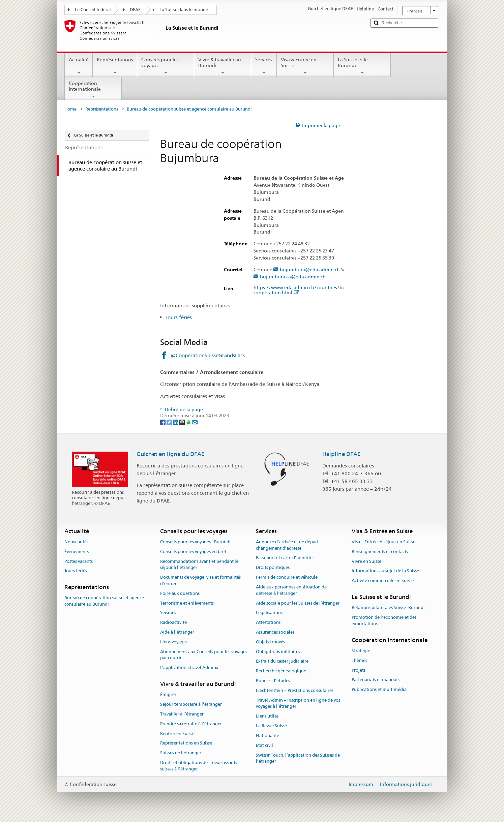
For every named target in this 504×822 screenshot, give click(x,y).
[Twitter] (170, 422)
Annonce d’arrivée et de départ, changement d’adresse (288, 545)
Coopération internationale (93, 90)
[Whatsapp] (189, 422)
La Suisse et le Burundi (362, 66)
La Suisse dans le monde (183, 9)
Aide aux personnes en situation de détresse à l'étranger (291, 590)
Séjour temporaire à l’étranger (191, 704)
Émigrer (168, 694)
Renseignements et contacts (380, 551)
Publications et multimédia (379, 689)
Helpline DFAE (341, 454)
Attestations (268, 622)
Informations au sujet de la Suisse (385, 571)
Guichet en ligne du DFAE (171, 454)
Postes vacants (78, 561)
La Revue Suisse (271, 725)
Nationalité (267, 735)
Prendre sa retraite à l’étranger (191, 723)
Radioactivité (173, 622)
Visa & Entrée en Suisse (305, 66)
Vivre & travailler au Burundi (223, 66)
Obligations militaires (278, 651)
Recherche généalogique (281, 670)
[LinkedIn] (176, 422)
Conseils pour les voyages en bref (193, 551)
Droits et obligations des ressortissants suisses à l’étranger (198, 765)
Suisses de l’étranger (180, 752)
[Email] (195, 422)
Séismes (168, 612)
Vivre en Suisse (366, 561)
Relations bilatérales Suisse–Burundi (388, 607)
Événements (76, 551)
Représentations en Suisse (186, 743)
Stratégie (361, 650)
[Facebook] (163, 422)
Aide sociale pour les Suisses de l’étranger (297, 603)
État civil (264, 745)
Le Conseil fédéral (93, 9)
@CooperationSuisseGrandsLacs (208, 355)
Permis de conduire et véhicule (287, 577)
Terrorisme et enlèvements (187, 603)
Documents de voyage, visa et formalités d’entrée (200, 580)
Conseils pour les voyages (166, 66)
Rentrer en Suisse (177, 733)
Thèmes (359, 660)
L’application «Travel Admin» (189, 667)
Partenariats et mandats (375, 679)
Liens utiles (267, 716)
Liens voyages (173, 641)
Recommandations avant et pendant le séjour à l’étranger (199, 564)
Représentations (115, 66)
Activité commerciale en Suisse (383, 580)
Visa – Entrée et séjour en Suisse (383, 541)
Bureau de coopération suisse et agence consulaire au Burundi (104, 601)
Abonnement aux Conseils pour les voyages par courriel (203, 655)
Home (70, 109)
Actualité (78, 66)
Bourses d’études (273, 680)
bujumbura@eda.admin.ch (310, 269)
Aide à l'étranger (177, 632)
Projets (358, 670)
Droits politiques (273, 567)
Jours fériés (179, 317)
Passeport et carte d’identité (284, 557)
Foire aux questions (180, 593)
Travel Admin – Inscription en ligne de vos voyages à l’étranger (298, 703)
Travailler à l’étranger (182, 714)
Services (263, 66)
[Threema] (182, 422)
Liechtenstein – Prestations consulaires (294, 690)
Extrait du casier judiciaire (282, 661)
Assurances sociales (275, 632)
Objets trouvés (270, 641)
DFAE (135, 9)
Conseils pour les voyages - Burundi (195, 541)
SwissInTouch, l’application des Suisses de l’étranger (298, 758)
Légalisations (269, 612)
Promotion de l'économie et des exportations (384, 620)
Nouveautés (76, 541)
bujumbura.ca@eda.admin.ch (293, 276)
